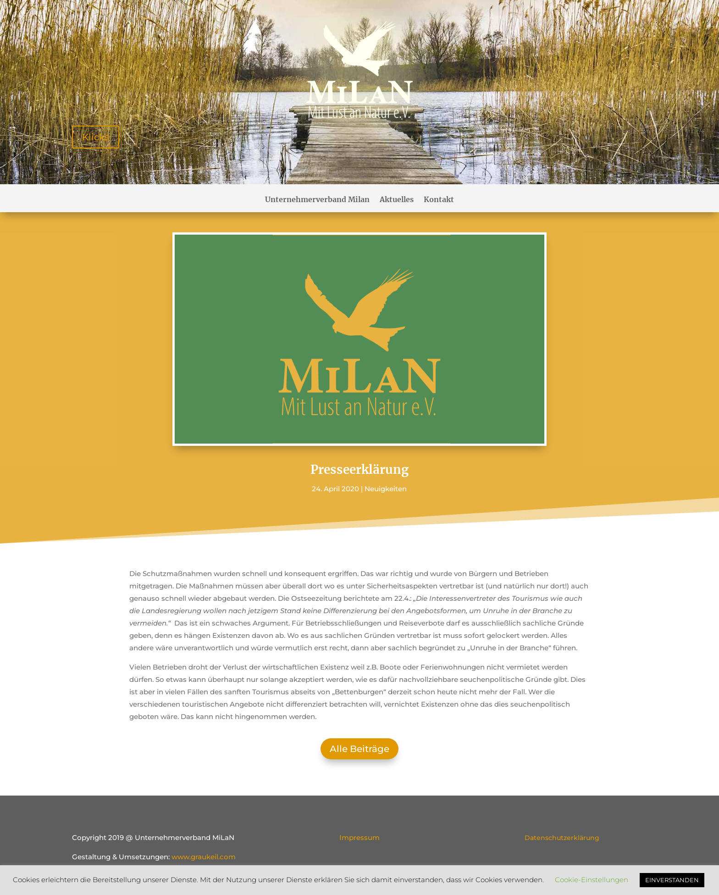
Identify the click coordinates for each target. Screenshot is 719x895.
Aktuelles (397, 200)
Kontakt (439, 200)
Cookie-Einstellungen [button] (591, 879)
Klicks (95, 137)
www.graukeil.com (203, 856)
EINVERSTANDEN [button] (672, 880)
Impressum (359, 837)
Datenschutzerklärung (562, 838)
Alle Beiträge (359, 748)
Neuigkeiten (386, 488)
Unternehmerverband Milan (317, 200)
